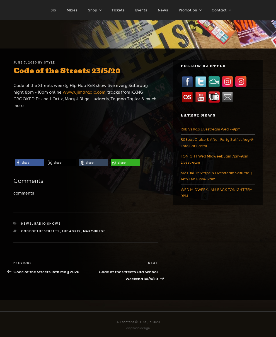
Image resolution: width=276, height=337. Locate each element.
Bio (53, 10)
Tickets (118, 10)
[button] (29, 162)
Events (141, 10)
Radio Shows (47, 224)
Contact (222, 10)
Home (26, 22)
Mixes (72, 10)
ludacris (71, 231)
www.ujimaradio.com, (85, 92)
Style (49, 62)
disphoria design (138, 328)
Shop (95, 10)
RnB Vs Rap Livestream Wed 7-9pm (210, 129)
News (163, 10)
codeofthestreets (40, 231)
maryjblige (94, 231)
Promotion (190, 10)
